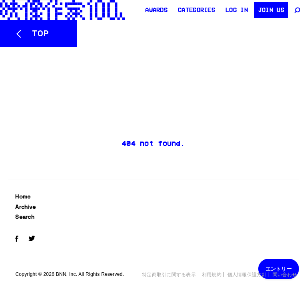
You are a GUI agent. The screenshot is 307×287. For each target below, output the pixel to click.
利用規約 (211, 274)
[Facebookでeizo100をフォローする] (16, 240)
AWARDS (156, 10)
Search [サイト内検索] (24, 216)
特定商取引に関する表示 (169, 274)
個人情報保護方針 (247, 274)
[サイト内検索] (298, 10)
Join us (271, 10)
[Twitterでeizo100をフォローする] (31, 239)
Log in (236, 10)
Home (22, 196)
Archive (25, 206)
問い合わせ (285, 274)
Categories (196, 10)
